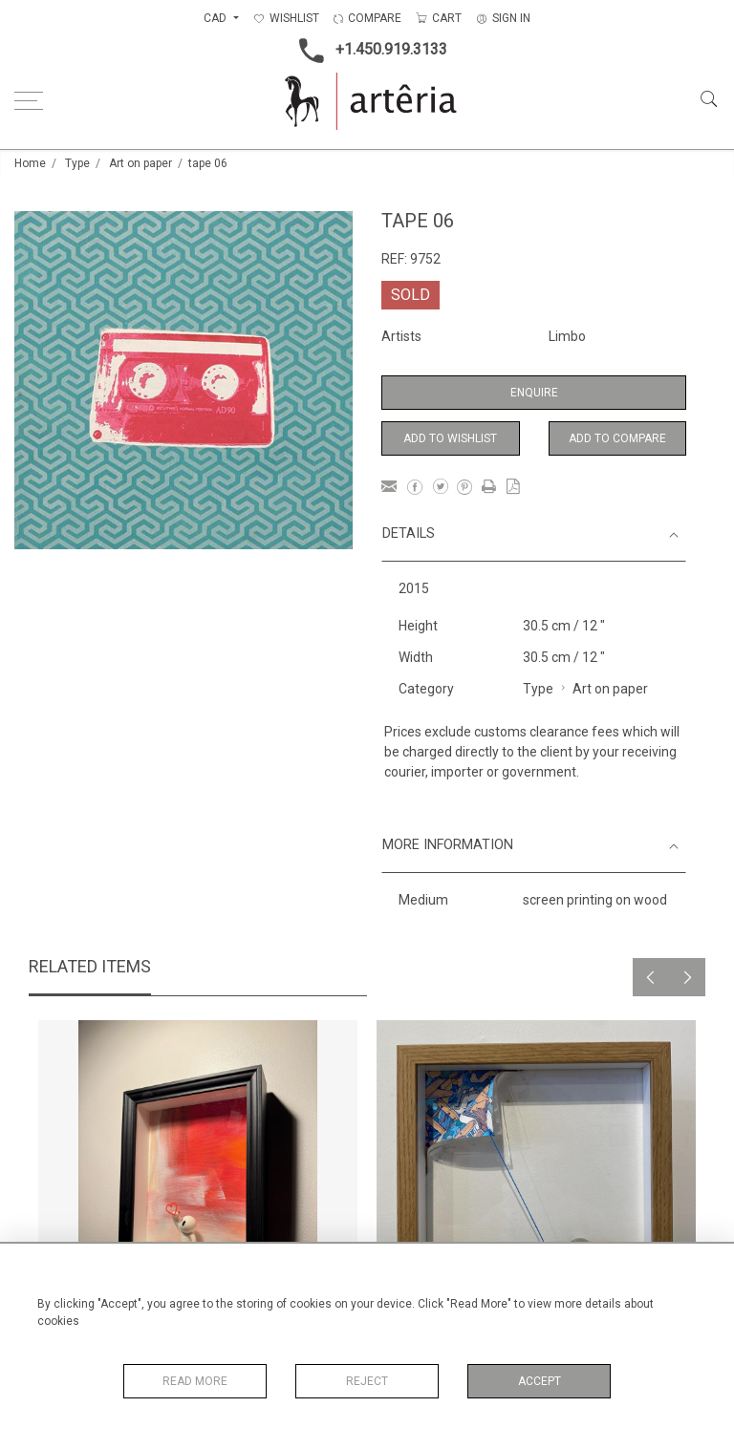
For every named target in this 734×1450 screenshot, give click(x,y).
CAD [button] (216, 18)
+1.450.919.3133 (367, 50)
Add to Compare (617, 438)
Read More (194, 1381)
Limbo (567, 336)
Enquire (534, 392)
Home (30, 163)
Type (77, 163)
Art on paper (140, 163)
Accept (539, 1381)
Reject (367, 1381)
